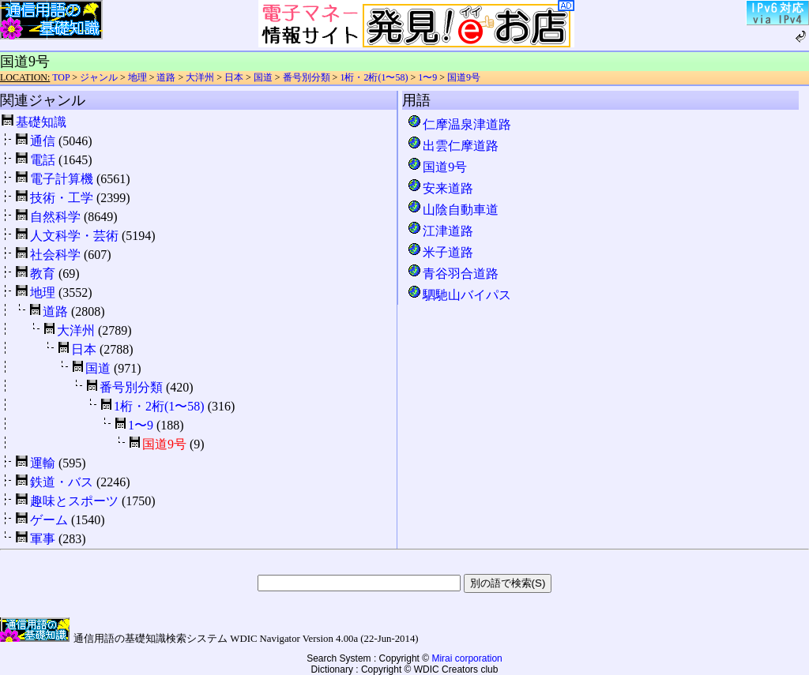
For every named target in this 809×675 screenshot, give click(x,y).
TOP (61, 77)
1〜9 (427, 77)
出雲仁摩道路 (453, 145)
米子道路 (440, 252)
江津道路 (440, 231)
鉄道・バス (61, 482)
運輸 (42, 463)
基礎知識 (41, 122)
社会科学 (55, 254)
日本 (233, 77)
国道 (263, 77)
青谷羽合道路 (453, 273)
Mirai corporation (466, 658)
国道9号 (463, 77)
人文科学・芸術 (74, 235)
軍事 (42, 539)
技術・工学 (61, 197)
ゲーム (49, 520)
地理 (137, 77)
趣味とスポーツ (74, 501)
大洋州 (200, 77)
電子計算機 (61, 179)
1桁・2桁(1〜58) (374, 77)
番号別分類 (306, 77)
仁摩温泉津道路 (459, 124)
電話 (42, 160)
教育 (42, 273)
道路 (165, 77)
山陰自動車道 (453, 209)
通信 (42, 141)
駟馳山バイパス (459, 295)
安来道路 (440, 188)
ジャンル (99, 77)
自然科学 (55, 216)
